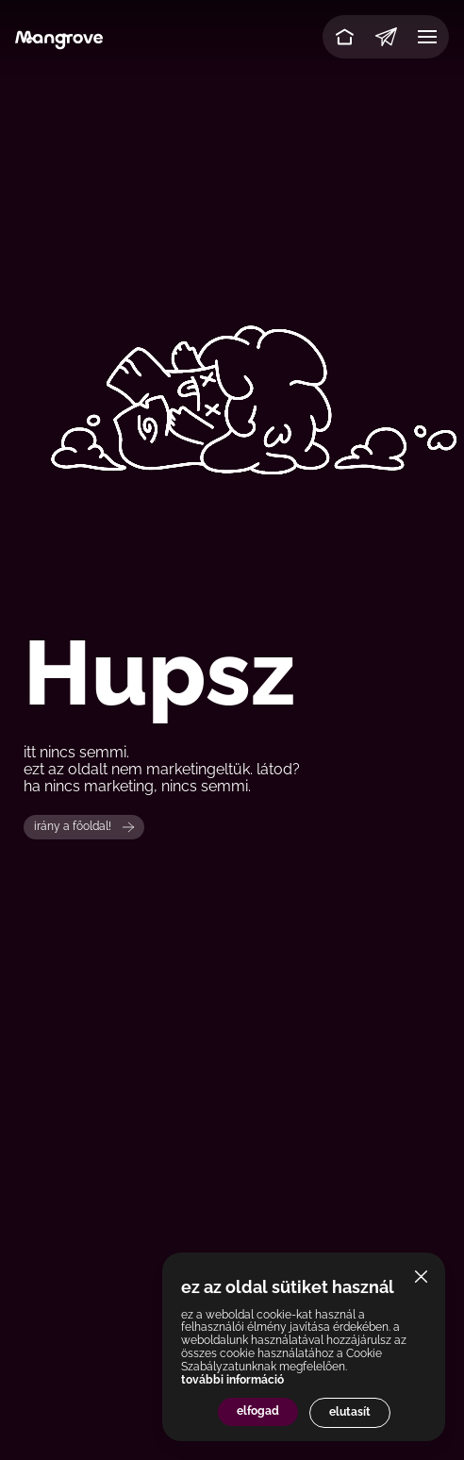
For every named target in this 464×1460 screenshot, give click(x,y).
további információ (232, 1379)
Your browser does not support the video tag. (232, 365)
